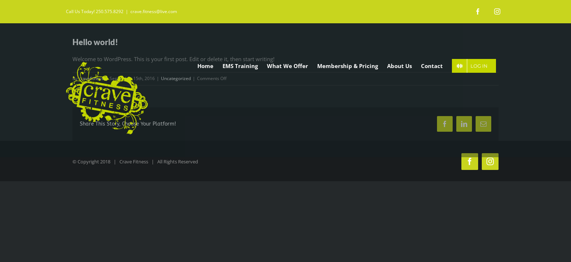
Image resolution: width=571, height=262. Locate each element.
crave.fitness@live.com (153, 11)
